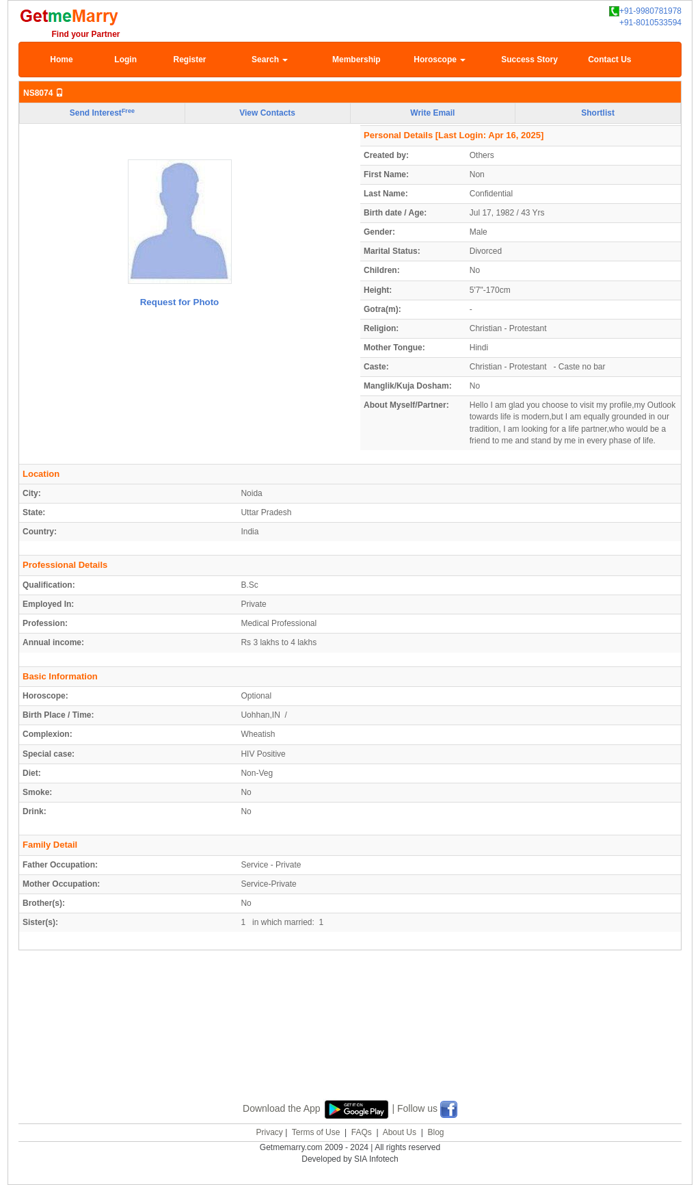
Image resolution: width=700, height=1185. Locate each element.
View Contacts (267, 113)
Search (270, 59)
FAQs (361, 1132)
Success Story (529, 59)
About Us (399, 1132)
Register (189, 59)
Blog (435, 1132)
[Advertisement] (350, 1040)
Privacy (269, 1132)
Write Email (432, 113)
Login (125, 59)
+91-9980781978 (645, 11)
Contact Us (609, 59)
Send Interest (102, 112)
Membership (356, 59)
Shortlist (598, 113)
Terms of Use (316, 1132)
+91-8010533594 (650, 22)
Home (61, 59)
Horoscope (440, 59)
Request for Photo (179, 302)
